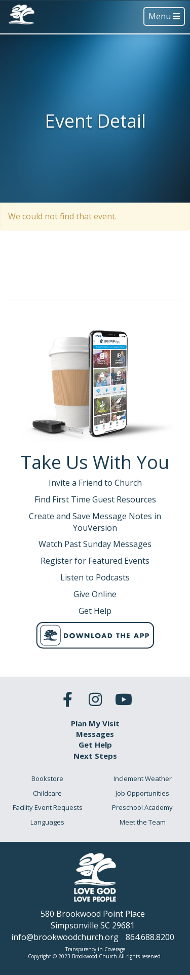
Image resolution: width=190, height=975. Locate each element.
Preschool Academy (142, 807)
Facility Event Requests (48, 807)
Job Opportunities (142, 793)
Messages (95, 734)
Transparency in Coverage (95, 949)
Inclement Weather (142, 778)
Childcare (47, 793)
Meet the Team (143, 822)
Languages (47, 822)
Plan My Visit (95, 723)
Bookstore (47, 778)
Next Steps (95, 756)
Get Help (95, 744)
